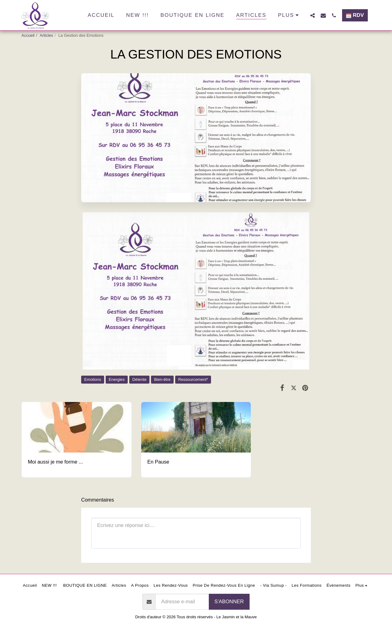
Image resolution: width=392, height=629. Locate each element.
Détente (139, 379)
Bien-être (162, 379)
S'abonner (229, 601)
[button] (312, 15)
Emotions (92, 379)
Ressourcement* (193, 379)
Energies (117, 379)
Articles (46, 35)
